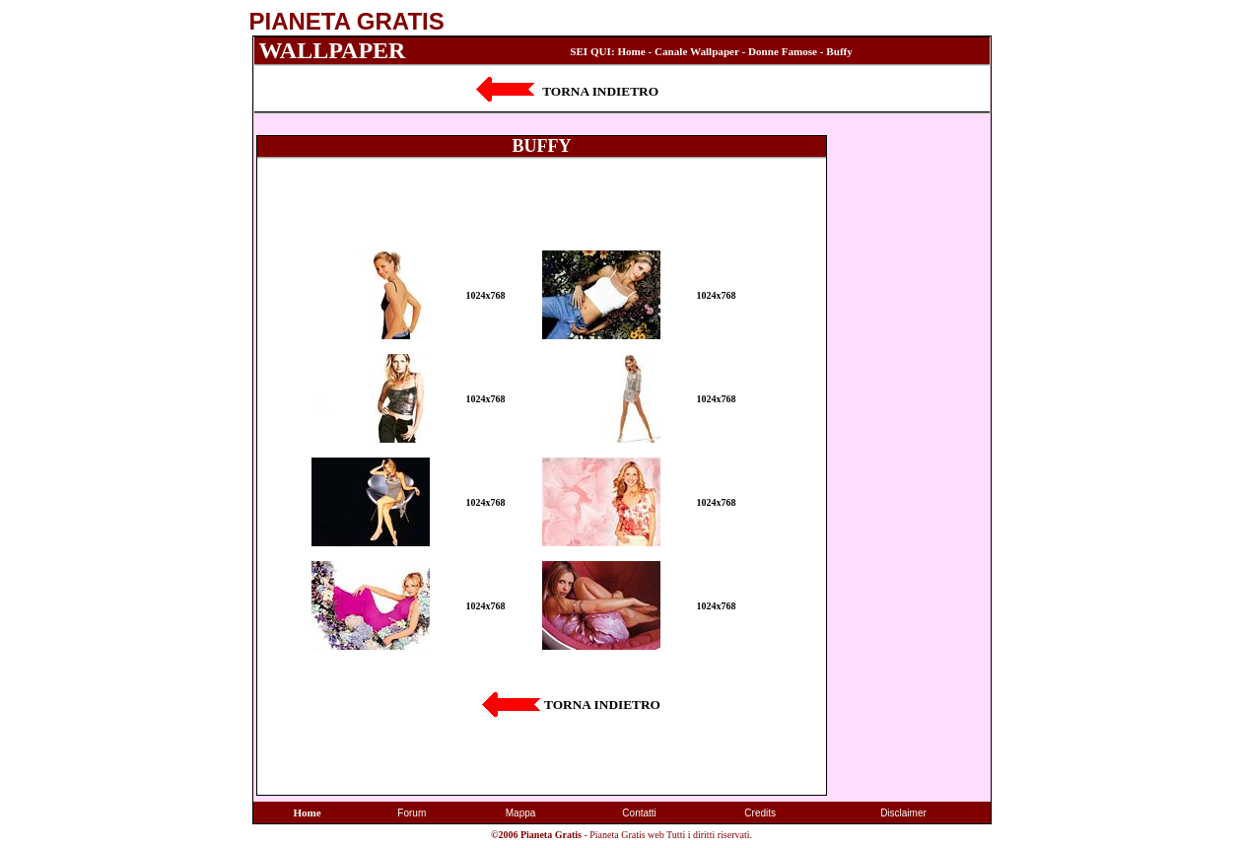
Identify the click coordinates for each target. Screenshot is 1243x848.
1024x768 (486, 295)
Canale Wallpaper (697, 51)
